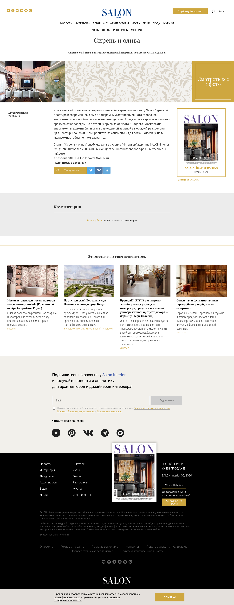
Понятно (170, 597)
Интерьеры (82, 23)
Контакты (132, 546)
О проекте (46, 546)
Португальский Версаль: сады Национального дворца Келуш (85, 302)
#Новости (12, 329)
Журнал (168, 23)
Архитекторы (119, 23)
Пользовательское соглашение (92, 551)
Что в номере (174, 484)
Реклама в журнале (105, 546)
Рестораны (120, 30)
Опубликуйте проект (190, 11)
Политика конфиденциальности (141, 551)
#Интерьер (181, 333)
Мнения (136, 30)
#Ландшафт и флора (74, 329)
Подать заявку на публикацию (167, 546)
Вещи (146, 23)
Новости (66, 23)
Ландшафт (100, 23)
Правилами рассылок (109, 411)
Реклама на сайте (72, 546)
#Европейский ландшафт (99, 329)
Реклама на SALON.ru (188, 180)
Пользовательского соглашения (152, 408)
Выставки (79, 464)
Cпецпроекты (82, 494)
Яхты (95, 30)
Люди (156, 23)
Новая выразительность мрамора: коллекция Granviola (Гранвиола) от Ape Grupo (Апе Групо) (31, 304)
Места (135, 23)
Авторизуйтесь (95, 220)
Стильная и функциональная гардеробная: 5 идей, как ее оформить (197, 304)
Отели (106, 30)
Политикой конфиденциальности (76, 411)
